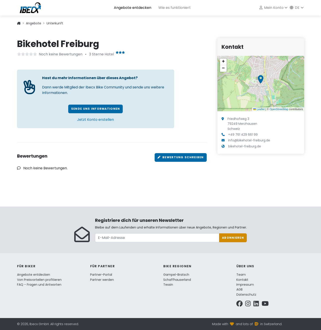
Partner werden (102, 279)
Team (241, 274)
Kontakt (242, 279)
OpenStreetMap (279, 109)
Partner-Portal (101, 274)
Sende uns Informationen (95, 109)
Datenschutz (246, 294)
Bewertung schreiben (181, 157)
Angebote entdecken (132, 7)
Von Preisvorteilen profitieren (39, 279)
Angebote (33, 23)
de (294, 7)
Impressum (245, 284)
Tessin (168, 284)
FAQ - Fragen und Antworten (39, 284)
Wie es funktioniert (174, 7)
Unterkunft (55, 23)
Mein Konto (271, 7)
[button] (260, 79)
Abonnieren (233, 238)
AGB (239, 289)
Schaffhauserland (177, 279)
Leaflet (259, 109)
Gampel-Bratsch (176, 274)
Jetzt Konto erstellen (95, 119)
